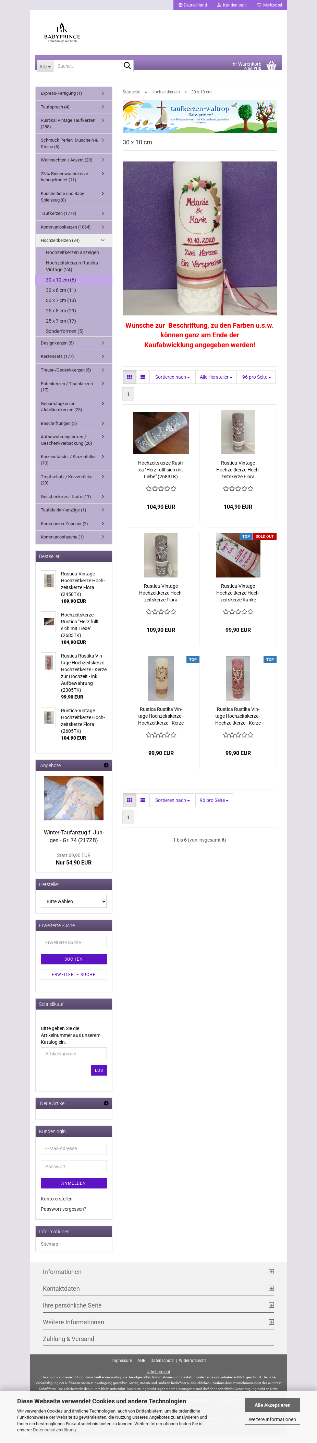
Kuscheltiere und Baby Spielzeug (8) (62, 203)
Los (99, 1077)
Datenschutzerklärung (54, 1429)
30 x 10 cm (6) (61, 286)
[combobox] (172, 384)
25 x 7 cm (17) (61, 327)
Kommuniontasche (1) (62, 543)
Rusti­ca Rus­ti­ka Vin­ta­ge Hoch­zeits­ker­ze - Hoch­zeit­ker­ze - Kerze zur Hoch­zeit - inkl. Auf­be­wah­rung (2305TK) (238, 723)
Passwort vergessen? (63, 1216)
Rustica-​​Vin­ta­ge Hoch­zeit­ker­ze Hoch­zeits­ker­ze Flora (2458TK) (161, 600)
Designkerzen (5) (57, 349)
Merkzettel (269, 5)
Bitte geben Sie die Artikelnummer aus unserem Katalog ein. (70, 1042)
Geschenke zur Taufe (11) (66, 503)
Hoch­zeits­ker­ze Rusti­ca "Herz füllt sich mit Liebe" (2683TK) (161, 476)
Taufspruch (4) (55, 113)
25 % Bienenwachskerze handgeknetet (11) (64, 184)
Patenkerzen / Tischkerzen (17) (67, 394)
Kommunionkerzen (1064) (66, 233)
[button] (192, 5)
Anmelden (73, 1190)
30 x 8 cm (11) (61, 297)
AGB (141, 1367)
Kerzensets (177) (57, 363)
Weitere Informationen (272, 1419)
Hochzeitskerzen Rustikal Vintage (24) (72, 273)
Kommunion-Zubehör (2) (64, 530)
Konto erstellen (57, 1205)
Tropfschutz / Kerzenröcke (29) (67, 487)
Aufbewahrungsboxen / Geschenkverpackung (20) (66, 447)
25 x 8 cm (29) (61, 317)
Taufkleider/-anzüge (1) (63, 516)
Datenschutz (162, 1367)
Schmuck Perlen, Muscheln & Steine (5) (69, 150)
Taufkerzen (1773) (58, 220)
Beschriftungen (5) (59, 430)
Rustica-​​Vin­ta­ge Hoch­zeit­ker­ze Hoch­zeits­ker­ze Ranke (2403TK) (238, 600)
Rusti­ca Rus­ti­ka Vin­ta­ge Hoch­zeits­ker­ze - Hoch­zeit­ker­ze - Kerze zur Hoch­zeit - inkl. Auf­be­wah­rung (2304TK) (161, 723)
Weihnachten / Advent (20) (67, 166)
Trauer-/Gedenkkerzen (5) (66, 376)
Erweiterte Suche (74, 981)
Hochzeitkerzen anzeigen (72, 259)
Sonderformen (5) (65, 338)
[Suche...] (45, 73)
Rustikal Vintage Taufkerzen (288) (68, 130)
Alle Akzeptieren (273, 1405)
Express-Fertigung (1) (61, 100)
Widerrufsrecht (192, 1367)
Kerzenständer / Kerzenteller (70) (68, 467)
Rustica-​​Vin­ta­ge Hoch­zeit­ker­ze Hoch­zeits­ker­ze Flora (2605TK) (238, 477)
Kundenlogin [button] (232, 5)
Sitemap (49, 1250)
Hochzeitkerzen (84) (60, 247)
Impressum (121, 1367)
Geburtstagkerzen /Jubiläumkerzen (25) (61, 413)
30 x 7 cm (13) (61, 307)
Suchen (73, 966)
